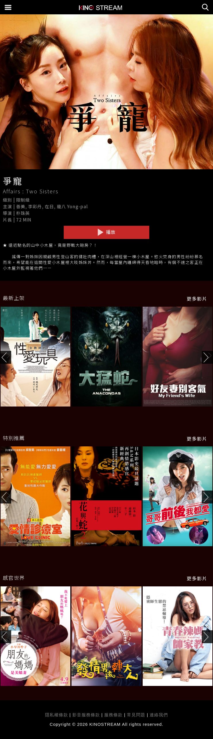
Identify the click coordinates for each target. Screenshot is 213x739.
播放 (106, 232)
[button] (207, 357)
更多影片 (197, 298)
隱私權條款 (56, 714)
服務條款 (114, 714)
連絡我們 (159, 714)
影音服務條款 (86, 714)
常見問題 (136, 714)
